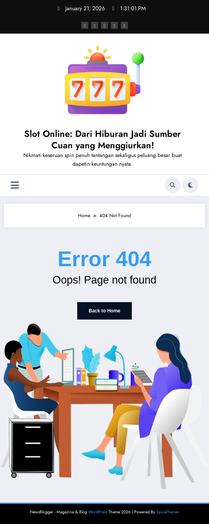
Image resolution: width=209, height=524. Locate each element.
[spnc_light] (190, 185)
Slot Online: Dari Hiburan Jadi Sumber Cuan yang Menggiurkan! (102, 139)
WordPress (97, 512)
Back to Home (104, 311)
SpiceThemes (167, 512)
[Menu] (15, 185)
